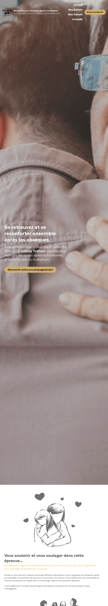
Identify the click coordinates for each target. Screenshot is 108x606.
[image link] (7, 12)
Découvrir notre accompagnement (28, 274)
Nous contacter (95, 12)
